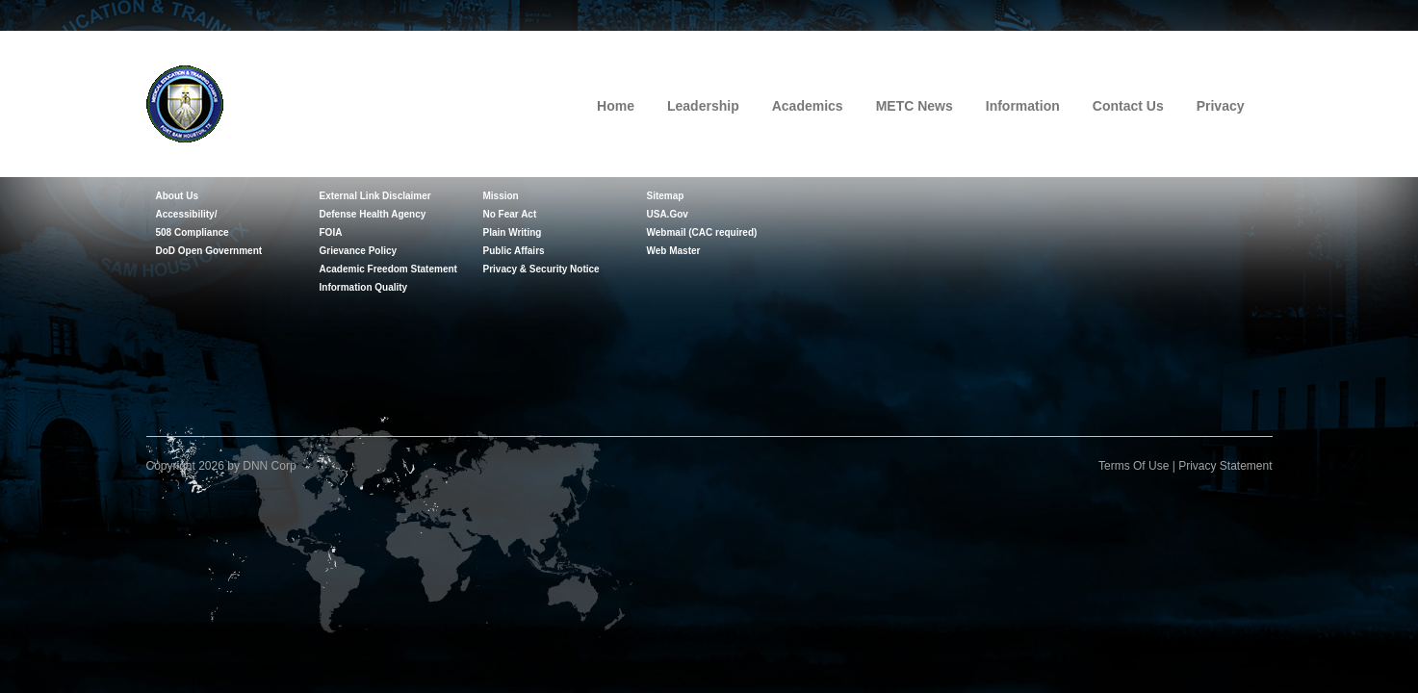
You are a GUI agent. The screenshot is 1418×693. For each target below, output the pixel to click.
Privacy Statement (1225, 466)
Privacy (1221, 106)
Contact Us (1128, 106)
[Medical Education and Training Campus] (184, 102)
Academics (807, 106)
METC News (914, 106)
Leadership (703, 106)
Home (615, 106)
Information (1023, 106)
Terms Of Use (1133, 466)
